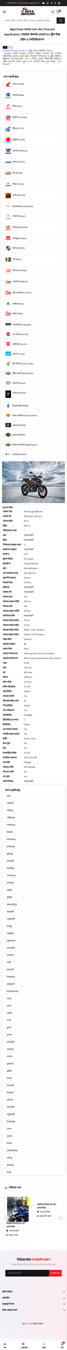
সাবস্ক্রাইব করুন (55, 1273)
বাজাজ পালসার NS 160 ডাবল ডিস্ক (15, 1225)
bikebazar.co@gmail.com (29, 3)
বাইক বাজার (37, 1323)
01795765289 (11, 3)
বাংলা (5, 47)
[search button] (61, 20)
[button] (6, 64)
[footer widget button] (33, 1291)
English (10, 47)
